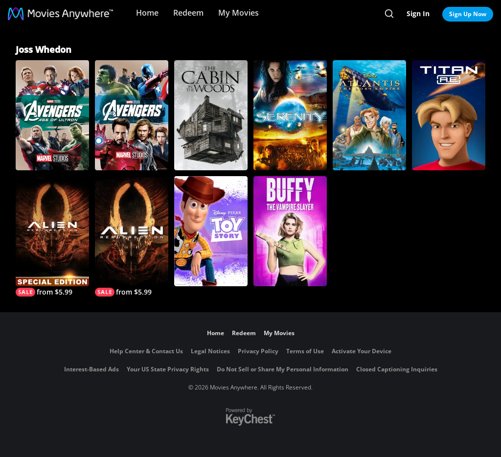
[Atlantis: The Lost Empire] (369, 115)
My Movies (238, 12)
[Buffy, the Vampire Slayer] (290, 231)
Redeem (188, 12)
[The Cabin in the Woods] (211, 115)
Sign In (418, 13)
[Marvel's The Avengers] (131, 115)
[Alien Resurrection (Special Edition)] (52, 236)
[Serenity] (290, 115)
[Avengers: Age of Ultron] (52, 115)
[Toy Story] (211, 231)
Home (147, 12)
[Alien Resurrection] (131, 236)
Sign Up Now (467, 14)
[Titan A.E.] (448, 115)
